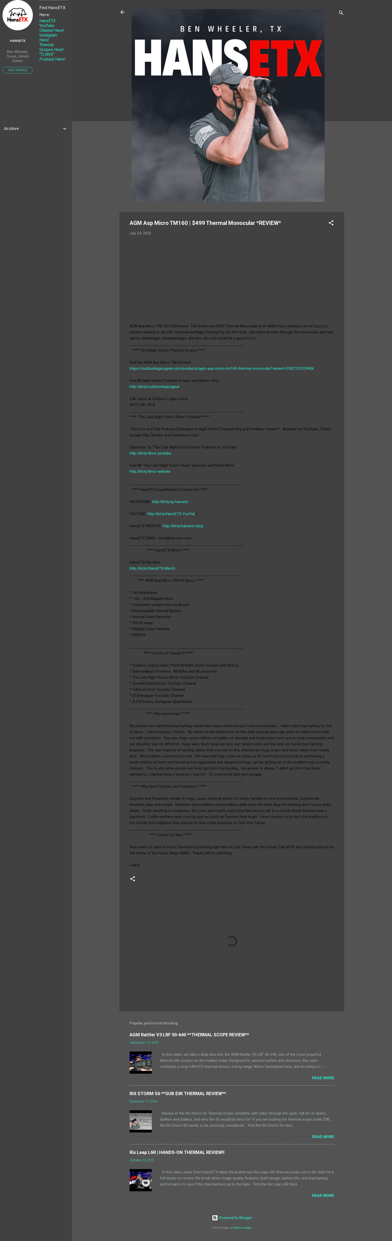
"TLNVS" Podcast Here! (52, 57)
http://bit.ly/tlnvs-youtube (150, 453)
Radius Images (243, 1227)
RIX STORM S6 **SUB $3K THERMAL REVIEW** (178, 1093)
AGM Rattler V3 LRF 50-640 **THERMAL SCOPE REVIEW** (189, 1034)
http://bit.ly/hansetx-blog (183, 526)
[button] (331, 224)
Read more (323, 1078)
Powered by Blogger (232, 1218)
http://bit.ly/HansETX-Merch (152, 568)
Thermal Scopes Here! (51, 47)
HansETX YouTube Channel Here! (51, 25)
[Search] (341, 13)
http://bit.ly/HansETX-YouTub (171, 514)
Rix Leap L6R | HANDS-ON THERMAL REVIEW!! (177, 1152)
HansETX (18, 41)
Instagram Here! (48, 37)
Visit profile (17, 70)
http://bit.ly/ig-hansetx (170, 501)
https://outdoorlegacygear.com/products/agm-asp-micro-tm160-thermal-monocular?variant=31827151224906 (222, 368)
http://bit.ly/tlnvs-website (150, 471)
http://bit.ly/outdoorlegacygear (155, 386)
